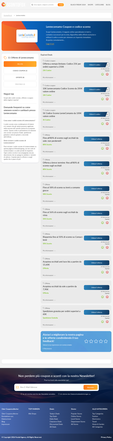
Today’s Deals (55, 414)
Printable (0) (20, 84)
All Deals (53, 427)
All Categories (97, 427)
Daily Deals (54, 419)
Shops (90, 5)
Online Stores (76, 416)
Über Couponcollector (10, 414)
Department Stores (78, 422)
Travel (94, 422)
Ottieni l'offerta (96, 139)
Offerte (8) (20, 77)
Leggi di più (50, 44)
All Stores (74, 424)
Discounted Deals (56, 424)
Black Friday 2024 (78, 5)
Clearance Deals (56, 422)
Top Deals (53, 416)
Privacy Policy (106, 437)
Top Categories (97, 414)
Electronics (96, 419)
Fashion (95, 416)
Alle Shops (32, 414)
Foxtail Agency (20, 437)
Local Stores (75, 419)
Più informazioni (49, 77)
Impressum (6, 424)
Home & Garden (98, 424)
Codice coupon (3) (20, 71)
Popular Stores (76, 414)
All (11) (20, 64)
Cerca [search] (60, 4)
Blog (108, 5)
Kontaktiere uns (7, 416)
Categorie (99, 5)
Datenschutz (6, 419)
